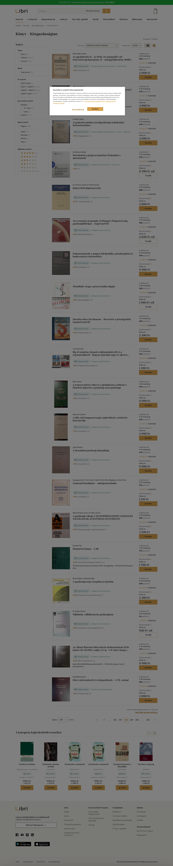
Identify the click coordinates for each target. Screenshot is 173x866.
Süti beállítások (78, 109)
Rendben (95, 109)
